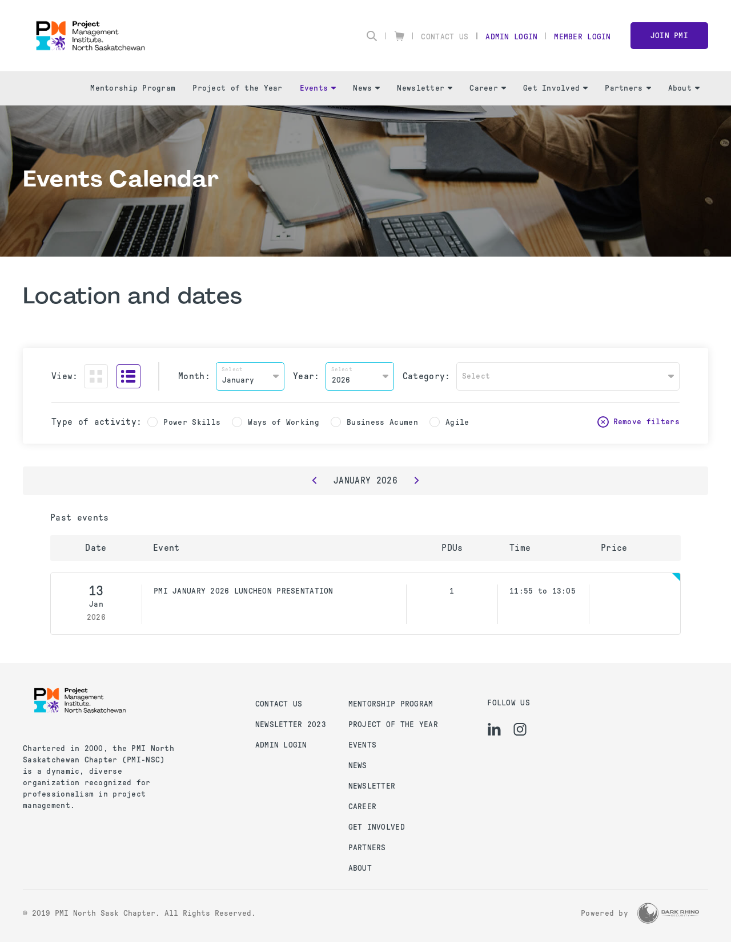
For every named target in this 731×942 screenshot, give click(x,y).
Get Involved (555, 88)
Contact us (279, 704)
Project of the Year (237, 88)
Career (487, 88)
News (366, 88)
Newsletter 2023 (290, 724)
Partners (627, 88)
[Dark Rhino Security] (668, 913)
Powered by (604, 913)
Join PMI (669, 35)
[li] (494, 729)
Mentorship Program (132, 88)
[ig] (520, 729)
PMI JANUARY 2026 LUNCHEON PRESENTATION (244, 591)
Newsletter (424, 88)
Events (318, 88)
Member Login (582, 37)
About (684, 88)
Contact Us (444, 37)
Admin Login (511, 37)
